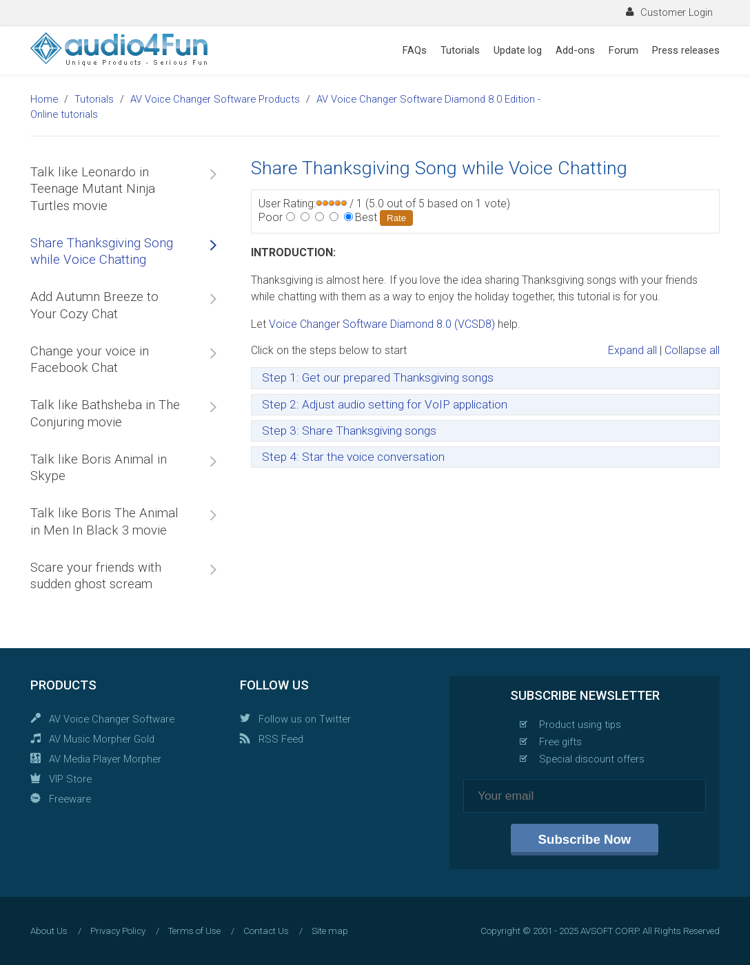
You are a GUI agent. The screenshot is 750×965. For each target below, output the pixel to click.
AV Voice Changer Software (111, 719)
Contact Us (266, 931)
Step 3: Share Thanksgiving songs (349, 430)
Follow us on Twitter (305, 719)
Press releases (686, 50)
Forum (623, 50)
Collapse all (692, 350)
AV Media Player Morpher (105, 759)
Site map (330, 931)
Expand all (632, 350)
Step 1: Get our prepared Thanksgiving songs (378, 377)
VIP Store (70, 779)
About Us (49, 931)
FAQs (415, 50)
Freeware (70, 799)
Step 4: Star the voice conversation (353, 457)
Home (44, 99)
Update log (518, 50)
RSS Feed (281, 739)
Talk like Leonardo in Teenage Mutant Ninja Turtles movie (92, 189)
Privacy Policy (117, 931)
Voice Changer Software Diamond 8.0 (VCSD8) (382, 324)
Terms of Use (194, 931)
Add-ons (575, 50)
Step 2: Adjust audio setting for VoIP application (384, 404)
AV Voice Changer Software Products (215, 99)
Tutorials (460, 50)
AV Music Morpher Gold (101, 739)
